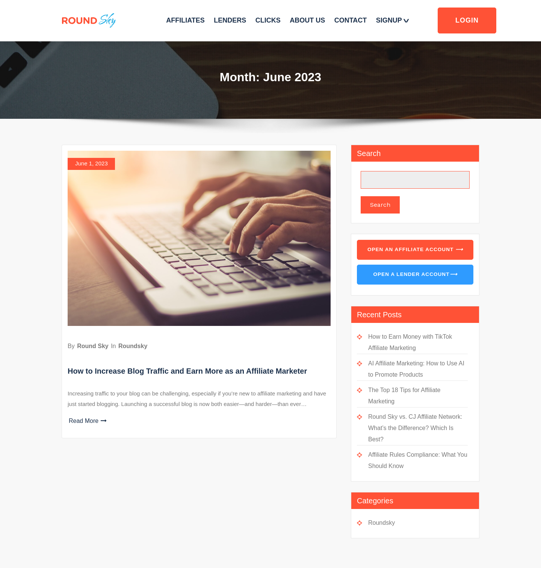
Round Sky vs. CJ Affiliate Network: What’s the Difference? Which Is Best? (415, 428)
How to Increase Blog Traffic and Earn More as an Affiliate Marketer (187, 371)
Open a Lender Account (415, 274)
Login (467, 20)
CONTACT (350, 20)
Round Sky (93, 346)
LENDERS (230, 20)
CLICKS (268, 20)
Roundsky (132, 346)
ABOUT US (307, 20)
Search (369, 153)
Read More (88, 421)
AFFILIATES (185, 20)
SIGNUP (392, 20)
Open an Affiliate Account (415, 249)
